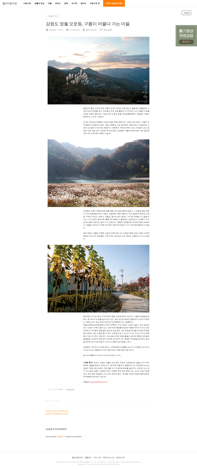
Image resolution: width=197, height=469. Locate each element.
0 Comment (75, 30)
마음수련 (27, 3)
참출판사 (88, 457)
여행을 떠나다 (53, 16)
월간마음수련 (10, 3)
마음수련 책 (95, 3)
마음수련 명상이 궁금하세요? (57, 411)
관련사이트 (120, 457)
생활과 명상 (39, 3)
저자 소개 (97, 457)
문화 (66, 3)
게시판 (74, 3)
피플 (50, 3)
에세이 (58, 3)
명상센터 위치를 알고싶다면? (57, 413)
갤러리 (83, 3)
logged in (61, 436)
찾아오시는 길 (108, 457)
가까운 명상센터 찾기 (114, 3)
